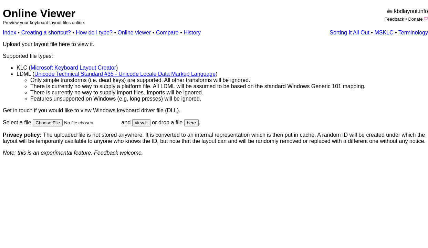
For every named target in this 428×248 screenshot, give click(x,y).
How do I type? (94, 32)
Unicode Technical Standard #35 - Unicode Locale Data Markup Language (125, 74)
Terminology (413, 32)
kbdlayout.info (411, 11)
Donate (415, 19)
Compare (167, 32)
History (192, 32)
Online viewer (134, 32)
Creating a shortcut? (46, 32)
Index (9, 32)
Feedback (394, 19)
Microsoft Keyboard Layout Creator (73, 68)
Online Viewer (39, 13)
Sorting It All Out (349, 32)
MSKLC (383, 32)
